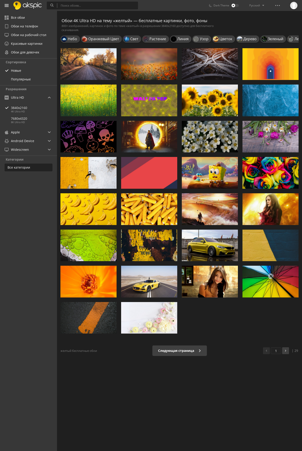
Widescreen (17, 149)
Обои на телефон (21, 26)
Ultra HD (14, 97)
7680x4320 (19, 118)
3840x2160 (34, 107)
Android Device (19, 141)
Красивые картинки (23, 43)
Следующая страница (179, 350)
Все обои (15, 17)
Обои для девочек (22, 52)
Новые (16, 70)
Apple (12, 132)
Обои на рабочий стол (25, 35)
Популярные (21, 79)
